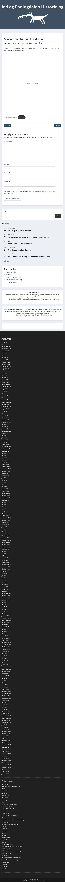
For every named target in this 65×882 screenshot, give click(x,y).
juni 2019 (4, 455)
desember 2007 (6, 731)
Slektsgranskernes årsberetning (11, 851)
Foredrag (4, 800)
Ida (2, 817)
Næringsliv (5, 826)
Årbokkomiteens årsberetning (11, 786)
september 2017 (6, 498)
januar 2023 (5, 400)
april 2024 (4, 375)
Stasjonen (5, 855)
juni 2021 (4, 424)
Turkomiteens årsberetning (10, 860)
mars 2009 (5, 709)
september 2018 (6, 473)
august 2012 (5, 627)
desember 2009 (6, 691)
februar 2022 (5, 418)
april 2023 (4, 393)
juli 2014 (4, 576)
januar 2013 (5, 616)
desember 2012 (6, 618)
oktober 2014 (6, 569)
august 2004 (5, 756)
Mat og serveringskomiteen (10, 824)
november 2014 (6, 567)
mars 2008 (5, 727)
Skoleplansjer (6, 849)
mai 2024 (4, 373)
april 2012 (4, 633)
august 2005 (5, 747)
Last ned (21, 117)
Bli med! (8, 275)
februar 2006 (5, 743)
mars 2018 (5, 487)
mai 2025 (4, 353)
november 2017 (6, 493)
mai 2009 (4, 705)
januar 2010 (5, 689)
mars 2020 (5, 440)
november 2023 (6, 384)
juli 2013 (4, 602)
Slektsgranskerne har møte (20, 244)
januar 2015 (5, 562)
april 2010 (4, 682)
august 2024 (5, 369)
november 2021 (6, 420)
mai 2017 (4, 507)
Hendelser (5, 811)
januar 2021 (5, 429)
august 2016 (5, 524)
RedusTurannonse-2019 (10, 117)
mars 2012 (5, 636)
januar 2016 (5, 538)
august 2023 (5, 389)
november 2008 (6, 718)
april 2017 (4, 509)
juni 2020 (4, 438)
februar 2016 (5, 536)
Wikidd (4, 869)
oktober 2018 (6, 471)
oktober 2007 (6, 734)
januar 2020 (5, 444)
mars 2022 (5, 415)
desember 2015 (6, 540)
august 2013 (5, 600)
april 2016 (4, 531)
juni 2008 (4, 725)
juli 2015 (4, 551)
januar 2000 (5, 771)
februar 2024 (5, 380)
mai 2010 (4, 680)
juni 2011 (4, 653)
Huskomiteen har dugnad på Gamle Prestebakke (29, 257)
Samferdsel (5, 840)
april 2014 (4, 582)
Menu (4, 3)
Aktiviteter (5, 784)
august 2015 (5, 549)
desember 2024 (6, 362)
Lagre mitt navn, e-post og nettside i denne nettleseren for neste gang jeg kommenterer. (29, 192)
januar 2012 (5, 640)
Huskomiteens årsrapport (9, 815)
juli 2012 (4, 629)
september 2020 (6, 431)
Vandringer (34, 43)
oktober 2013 (6, 596)
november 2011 (6, 645)
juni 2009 (4, 702)
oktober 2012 (6, 622)
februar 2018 (5, 489)
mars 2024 (5, 378)
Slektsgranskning (7, 853)
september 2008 (6, 722)
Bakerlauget (5, 795)
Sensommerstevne (7, 844)
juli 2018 (4, 478)
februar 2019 (5, 462)
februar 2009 (5, 711)
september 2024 (6, 366)
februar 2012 (5, 638)
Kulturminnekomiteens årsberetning (13, 820)
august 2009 (5, 700)
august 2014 (5, 573)
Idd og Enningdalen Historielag (32, 7)
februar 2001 (5, 769)
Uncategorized (6, 862)
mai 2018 (4, 482)
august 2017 (5, 500)
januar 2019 (5, 464)
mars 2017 (5, 511)
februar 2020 (5, 442)
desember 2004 (6, 754)
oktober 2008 (6, 720)
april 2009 (4, 707)
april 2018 (4, 484)
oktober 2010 (6, 671)
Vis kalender (5, 261)
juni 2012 (4, 631)
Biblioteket (5, 797)
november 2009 (6, 694)
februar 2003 (5, 763)
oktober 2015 (6, 544)
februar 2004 (5, 758)
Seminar (4, 842)
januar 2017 (5, 516)
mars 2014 (5, 585)
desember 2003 (6, 760)
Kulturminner (6, 822)
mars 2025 (5, 358)
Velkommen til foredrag (14, 280)
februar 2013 (5, 613)
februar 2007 (5, 736)
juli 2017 (4, 502)
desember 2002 (6, 765)
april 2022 (4, 413)
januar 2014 (5, 589)
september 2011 (6, 649)
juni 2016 (4, 527)
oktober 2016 (6, 520)
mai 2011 (4, 656)
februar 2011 (5, 662)
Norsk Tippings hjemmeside (18, 299)
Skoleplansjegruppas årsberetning (12, 846)
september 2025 (6, 349)
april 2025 (4, 355)
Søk (5, 212)
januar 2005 (5, 751)
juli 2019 (4, 453)
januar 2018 (5, 491)
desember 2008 (6, 716)
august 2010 (5, 676)
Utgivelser (5, 864)
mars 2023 (5, 395)
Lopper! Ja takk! (11, 272)
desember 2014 (6, 564)
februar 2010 (5, 687)
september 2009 (6, 698)
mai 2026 (4, 342)
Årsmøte (4, 793)
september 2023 (6, 386)
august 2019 (5, 451)
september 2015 (6, 547)
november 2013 (6, 593)
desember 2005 (6, 745)
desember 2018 (6, 467)
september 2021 (6, 422)
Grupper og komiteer (8, 809)
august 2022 (5, 409)
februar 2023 (5, 398)
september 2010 (6, 674)
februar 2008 (5, 729)
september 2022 (6, 406)
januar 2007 (5, 738)
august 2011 (5, 651)
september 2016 (6, 522)
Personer (4, 833)
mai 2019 (4, 458)
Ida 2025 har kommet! (13, 277)
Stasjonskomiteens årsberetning (11, 858)
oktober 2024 (6, 364)
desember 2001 (6, 767)
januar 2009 (5, 714)
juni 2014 (4, 578)
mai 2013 (4, 607)
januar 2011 (5, 665)
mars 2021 (5, 426)
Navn (6, 165)
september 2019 (6, 449)
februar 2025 (5, 360)
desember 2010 (6, 667)
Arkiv (3, 789)
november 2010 (6, 669)
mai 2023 (4, 391)
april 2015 (4, 556)
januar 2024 (5, 382)
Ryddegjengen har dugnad (19, 231)
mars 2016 (5, 533)
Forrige (7, 125)
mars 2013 (5, 611)
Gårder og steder (7, 806)
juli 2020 (4, 435)
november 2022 (6, 402)
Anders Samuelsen (12, 43)
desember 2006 (6, 740)
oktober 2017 (6, 495)
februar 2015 (5, 560)
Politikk (4, 835)
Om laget (4, 831)
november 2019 (6, 447)
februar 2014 (5, 587)
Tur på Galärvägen (12, 282)
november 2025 (6, 346)
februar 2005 (5, 749)
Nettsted (7, 181)
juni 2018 (4, 480)
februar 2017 (5, 513)
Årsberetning (5, 791)
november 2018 (6, 469)
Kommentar (8, 141)
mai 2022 (4, 411)
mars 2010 (5, 685)
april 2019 (4, 460)
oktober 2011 (6, 647)
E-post (7, 173)
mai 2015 (4, 553)
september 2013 (6, 598)
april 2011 (4, 658)
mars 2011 (5, 660)
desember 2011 (6, 642)
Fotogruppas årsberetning (9, 804)
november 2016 (6, 518)
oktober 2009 (6, 696)
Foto (3, 802)
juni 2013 (4, 605)
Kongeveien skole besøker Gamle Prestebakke (28, 237)
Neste (58, 125)
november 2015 (6, 542)
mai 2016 (4, 529)
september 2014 (6, 571)
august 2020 (5, 433)
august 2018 (5, 475)
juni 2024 (4, 371)
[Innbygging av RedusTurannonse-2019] (32, 83)
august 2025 (5, 351)
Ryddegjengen (6, 838)
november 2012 (6, 620)
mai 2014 (4, 580)
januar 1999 (5, 774)
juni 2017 (4, 504)
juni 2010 (4, 678)
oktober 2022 (6, 404)
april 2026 (4, 344)
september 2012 (6, 625)
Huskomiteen (6, 813)
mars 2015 (5, 558)
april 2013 (4, 609)
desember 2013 (6, 591)
